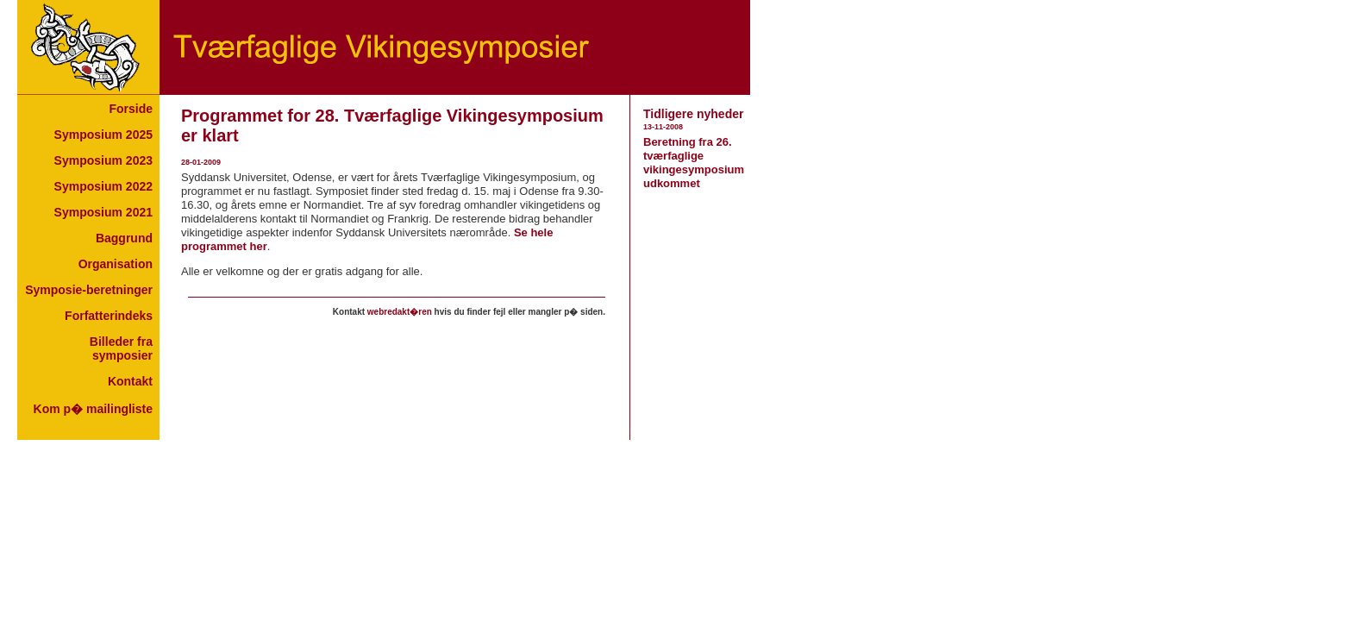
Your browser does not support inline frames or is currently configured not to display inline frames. (88, 267)
